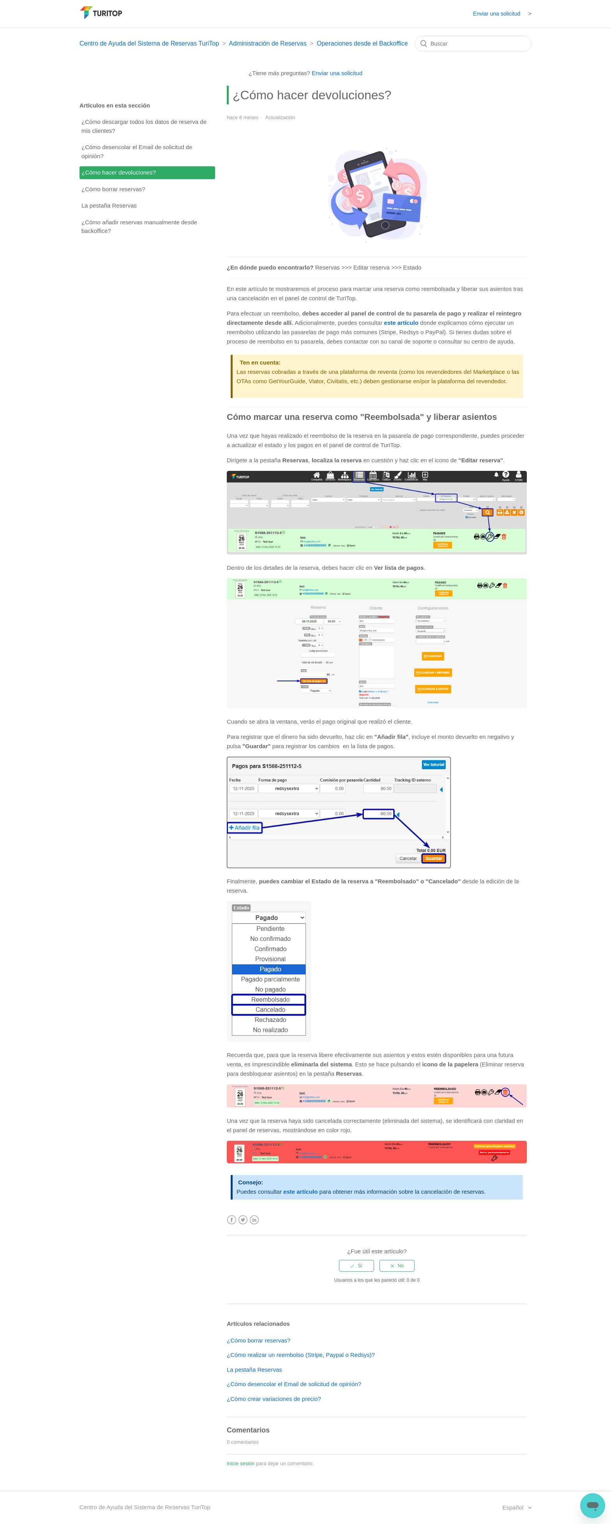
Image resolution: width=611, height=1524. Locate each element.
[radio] (356, 1266)
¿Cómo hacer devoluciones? (118, 172)
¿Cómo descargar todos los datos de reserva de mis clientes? (144, 126)
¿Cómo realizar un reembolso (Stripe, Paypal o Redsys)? (301, 1354)
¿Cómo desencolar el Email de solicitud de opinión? (136, 151)
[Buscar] (473, 43)
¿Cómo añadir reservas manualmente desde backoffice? (139, 226)
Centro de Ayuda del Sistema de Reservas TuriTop (149, 43)
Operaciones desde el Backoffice (362, 43)
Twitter (243, 1220)
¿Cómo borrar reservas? (113, 189)
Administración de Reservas (267, 43)
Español (513, 1507)
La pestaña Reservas (109, 205)
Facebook (232, 1220)
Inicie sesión (241, 1463)
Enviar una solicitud (496, 14)
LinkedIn (254, 1220)
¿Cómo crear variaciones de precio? (274, 1398)
